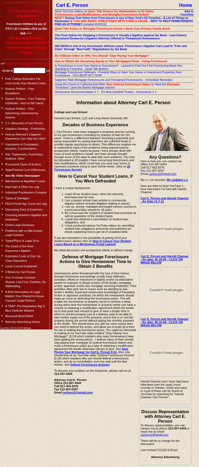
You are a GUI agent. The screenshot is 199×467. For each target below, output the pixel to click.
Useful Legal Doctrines (19, 225)
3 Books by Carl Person (20, 272)
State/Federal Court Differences (25, 169)
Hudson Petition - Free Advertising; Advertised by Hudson (21, 113)
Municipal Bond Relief (19, 316)
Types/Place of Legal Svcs (22, 240)
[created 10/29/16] (124, 21)
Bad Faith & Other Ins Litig (22, 186)
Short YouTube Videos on (104, 13)
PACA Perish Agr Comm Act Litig (26, 203)
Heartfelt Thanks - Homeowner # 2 (134, 91)
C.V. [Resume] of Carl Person (24, 123)
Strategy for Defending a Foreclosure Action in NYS (28, 65)
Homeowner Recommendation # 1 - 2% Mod (83, 91)
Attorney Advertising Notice (22, 321)
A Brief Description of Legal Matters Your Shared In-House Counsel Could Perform (24, 296)
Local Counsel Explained (21, 266)
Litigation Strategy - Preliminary (25, 128)
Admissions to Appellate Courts (25, 181)
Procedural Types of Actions (23, 164)
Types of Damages (17, 198)
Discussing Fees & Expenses (23, 209)
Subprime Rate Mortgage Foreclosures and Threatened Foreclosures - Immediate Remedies (114, 79)
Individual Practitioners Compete (26, 192)
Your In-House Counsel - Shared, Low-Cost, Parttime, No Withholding (25, 282)
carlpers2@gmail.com (77, 392)
